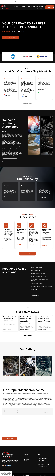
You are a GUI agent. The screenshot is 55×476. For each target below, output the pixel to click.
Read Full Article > (7, 329)
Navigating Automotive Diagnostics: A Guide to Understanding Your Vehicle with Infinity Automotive (45, 319)
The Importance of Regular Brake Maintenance (10, 317)
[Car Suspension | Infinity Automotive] (44, 366)
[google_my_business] (39, 454)
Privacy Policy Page (7, 474)
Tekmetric (27, 475)
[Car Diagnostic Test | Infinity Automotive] (27, 366)
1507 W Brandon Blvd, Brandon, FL (23, 1)
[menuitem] (16, 6)
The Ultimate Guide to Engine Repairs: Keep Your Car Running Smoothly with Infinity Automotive (27, 319)
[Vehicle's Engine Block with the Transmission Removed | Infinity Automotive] (11, 366)
